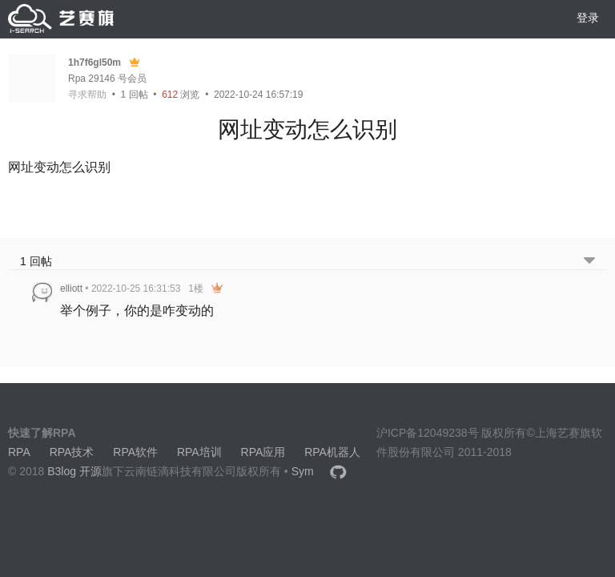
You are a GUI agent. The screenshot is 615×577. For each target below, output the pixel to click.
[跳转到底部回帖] (589, 261)
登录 (588, 17)
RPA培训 (199, 452)
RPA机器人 (332, 452)
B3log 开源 (74, 471)
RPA (19, 452)
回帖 (134, 94)
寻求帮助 (87, 94)
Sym (302, 471)
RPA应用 (263, 452)
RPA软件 (135, 452)
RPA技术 (72, 452)
